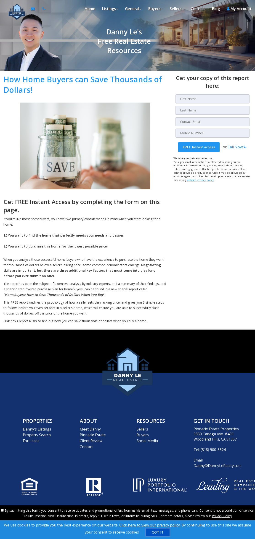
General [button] (133, 9)
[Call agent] (42, 9)
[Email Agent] (35, 9)
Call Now (237, 147)
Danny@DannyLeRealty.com (218, 465)
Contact (198, 9)
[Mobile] (212, 133)
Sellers (142, 428)
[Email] (212, 121)
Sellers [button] (177, 9)
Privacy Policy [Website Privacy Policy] (222, 515)
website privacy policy (200, 179)
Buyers (143, 433)
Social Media (147, 439)
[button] (199, 147)
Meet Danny (90, 428)
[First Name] (212, 98)
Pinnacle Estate (93, 433)
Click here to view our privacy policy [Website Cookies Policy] (149, 525)
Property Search (37, 433)
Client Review (91, 439)
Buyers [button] (155, 9)
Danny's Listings (37, 428)
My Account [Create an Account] (239, 9)
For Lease (31, 439)
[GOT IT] (157, 532)
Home (90, 9)
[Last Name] (212, 110)
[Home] (15, 9)
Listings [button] (110, 9)
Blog (216, 9)
